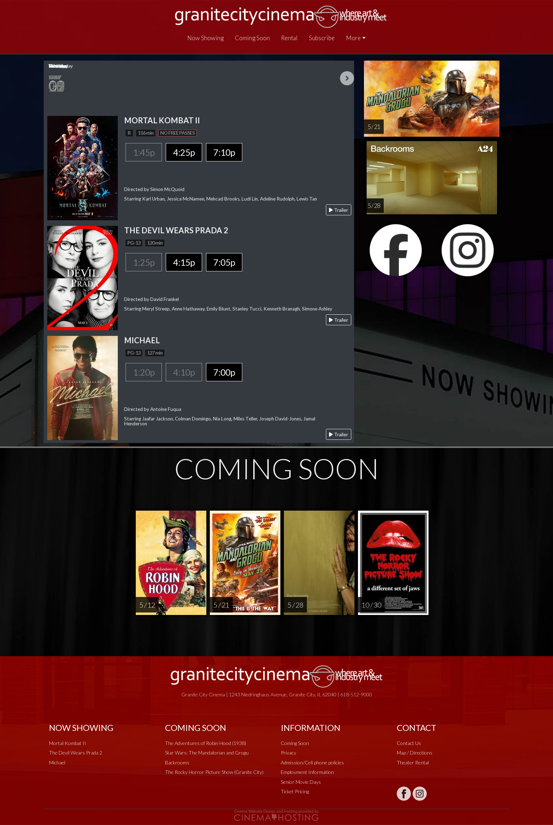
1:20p (143, 372)
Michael (57, 762)
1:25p (143, 262)
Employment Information (307, 772)
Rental (289, 38)
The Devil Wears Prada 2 (75, 753)
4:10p (184, 372)
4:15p (184, 262)
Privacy (288, 753)
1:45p (143, 152)
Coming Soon (252, 38)
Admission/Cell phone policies (312, 762)
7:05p (224, 262)
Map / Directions (414, 753)
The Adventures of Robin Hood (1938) (205, 743)
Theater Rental (413, 762)
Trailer (338, 210)
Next (347, 78)
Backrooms (177, 762)
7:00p (224, 372)
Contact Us (409, 743)
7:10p (224, 152)
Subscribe (322, 38)
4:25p (184, 152)
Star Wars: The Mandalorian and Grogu (207, 753)
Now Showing (205, 38)
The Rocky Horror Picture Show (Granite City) (214, 772)
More (353, 38)
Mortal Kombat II (67, 743)
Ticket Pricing (295, 791)
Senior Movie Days (301, 782)
